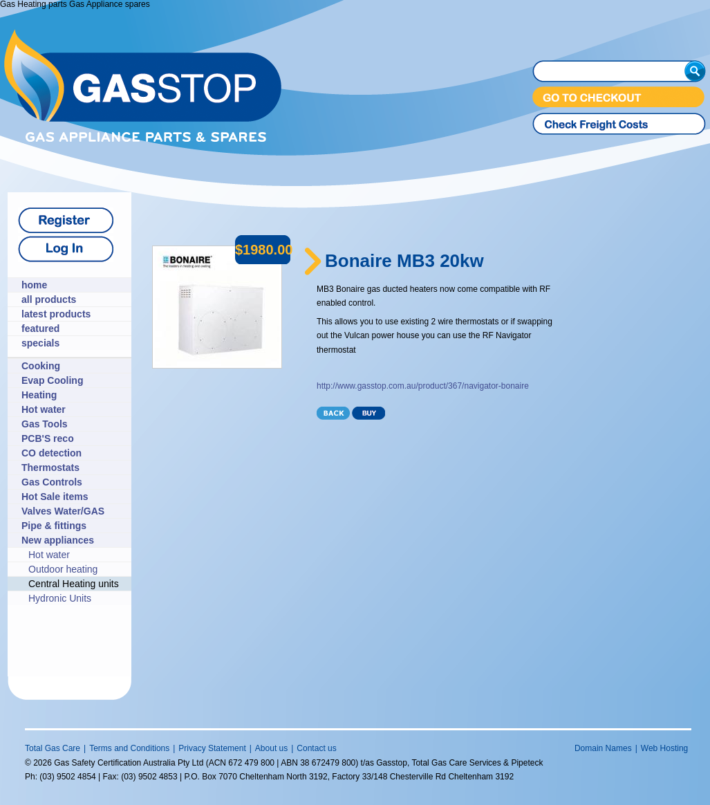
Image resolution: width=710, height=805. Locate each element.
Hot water (49, 554)
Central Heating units (73, 584)
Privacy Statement (211, 748)
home (34, 285)
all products (48, 299)
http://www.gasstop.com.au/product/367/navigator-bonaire (423, 386)
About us (271, 748)
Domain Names (603, 748)
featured (40, 328)
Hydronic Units (59, 598)
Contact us (316, 748)
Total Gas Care (52, 748)
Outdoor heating (62, 569)
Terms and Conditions (129, 748)
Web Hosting (664, 748)
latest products (56, 314)
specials (40, 343)
